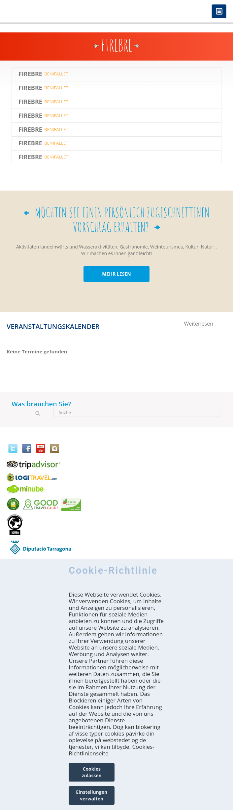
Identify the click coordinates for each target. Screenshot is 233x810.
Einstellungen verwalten (91, 795)
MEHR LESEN (116, 274)
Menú (219, 11)
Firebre (30, 74)
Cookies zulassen (92, 772)
